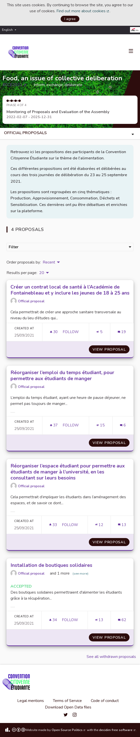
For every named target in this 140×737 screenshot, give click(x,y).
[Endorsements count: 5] (99, 332)
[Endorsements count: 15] (100, 425)
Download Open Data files (68, 707)
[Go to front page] (19, 52)
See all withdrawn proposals (111, 656)
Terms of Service (67, 700)
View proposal (111, 349)
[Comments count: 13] (122, 525)
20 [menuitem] (41, 273)
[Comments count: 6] (123, 425)
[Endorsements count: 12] (99, 525)
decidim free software (117, 730)
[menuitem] (10, 30)
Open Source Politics (69, 730)
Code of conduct (105, 700)
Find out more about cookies (83, 11)
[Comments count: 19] (122, 332)
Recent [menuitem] (49, 262)
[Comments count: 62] (122, 620)
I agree (70, 18)
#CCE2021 (14, 85)
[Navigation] (131, 51)
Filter (70, 247)
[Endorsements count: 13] (99, 620)
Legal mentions (30, 700)
